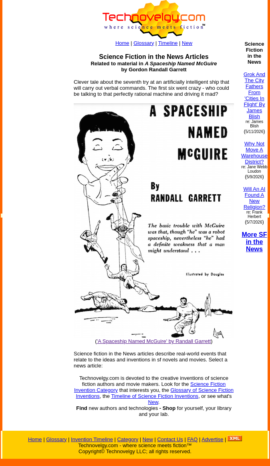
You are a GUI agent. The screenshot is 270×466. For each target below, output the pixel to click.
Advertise (212, 439)
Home (122, 43)
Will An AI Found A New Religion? (255, 198)
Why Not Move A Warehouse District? (254, 153)
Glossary (143, 43)
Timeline (168, 43)
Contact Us (170, 439)
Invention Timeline (92, 439)
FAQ (192, 439)
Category (127, 439)
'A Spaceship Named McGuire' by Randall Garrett (154, 341)
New (187, 43)
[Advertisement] (34, 161)
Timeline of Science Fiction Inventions (154, 396)
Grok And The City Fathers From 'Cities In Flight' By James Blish (254, 95)
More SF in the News (254, 241)
